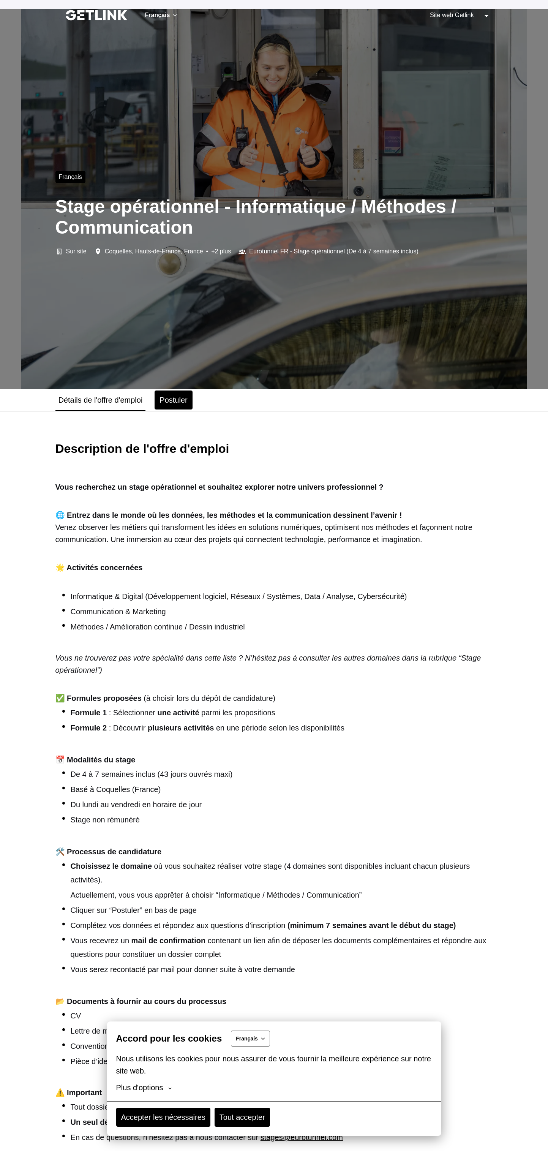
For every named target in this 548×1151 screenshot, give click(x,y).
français (70, 177)
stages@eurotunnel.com (302, 1137)
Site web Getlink (452, 15)
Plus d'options (144, 1087)
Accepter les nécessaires (163, 1117)
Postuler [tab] (173, 400)
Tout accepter (242, 1117)
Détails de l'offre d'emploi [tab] (100, 400)
